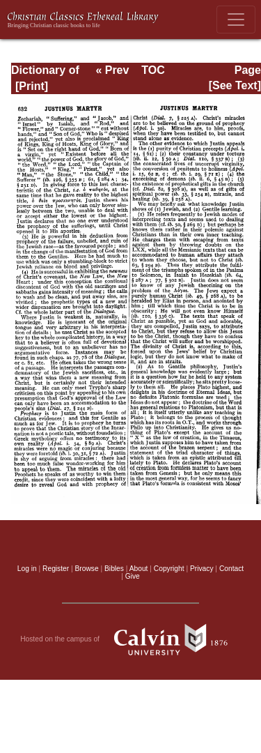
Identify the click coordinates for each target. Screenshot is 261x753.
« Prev (112, 70)
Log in (27, 568)
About (138, 568)
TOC (152, 70)
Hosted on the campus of (130, 639)
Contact (231, 568)
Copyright (169, 568)
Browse (87, 568)
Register (55, 568)
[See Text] (235, 85)
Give (132, 576)
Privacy (202, 568)
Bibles (114, 568)
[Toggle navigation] (235, 19)
